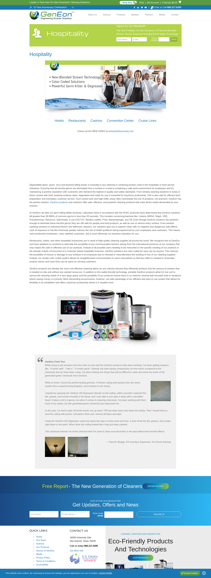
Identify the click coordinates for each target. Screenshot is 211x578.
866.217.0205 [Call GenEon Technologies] (174, 7)
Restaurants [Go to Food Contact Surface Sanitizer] (77, 120)
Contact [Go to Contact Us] (174, 15)
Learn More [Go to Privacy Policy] (105, 573)
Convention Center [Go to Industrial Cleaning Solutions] (120, 120)
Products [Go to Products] (121, 15)
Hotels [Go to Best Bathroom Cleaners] (59, 120)
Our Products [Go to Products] (42, 547)
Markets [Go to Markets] (135, 15)
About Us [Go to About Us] (92, 15)
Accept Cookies (191, 573)
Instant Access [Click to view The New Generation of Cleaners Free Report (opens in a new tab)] (156, 486)
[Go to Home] (51, 15)
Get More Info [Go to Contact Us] (76, 550)
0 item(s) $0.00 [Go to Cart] (169, 2)
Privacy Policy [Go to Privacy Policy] (43, 557)
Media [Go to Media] (162, 15)
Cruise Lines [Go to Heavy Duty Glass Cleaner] (147, 120)
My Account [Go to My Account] (153, 2)
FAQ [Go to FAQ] (141, 2)
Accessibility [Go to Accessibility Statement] (42, 564)
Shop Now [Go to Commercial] (127, 2)
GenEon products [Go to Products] (59, 202)
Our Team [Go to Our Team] (41, 540)
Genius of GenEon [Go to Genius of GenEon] (45, 550)
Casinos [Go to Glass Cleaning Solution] (96, 120)
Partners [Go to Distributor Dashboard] (149, 15)
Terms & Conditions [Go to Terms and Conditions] (45, 561)
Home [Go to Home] (39, 536)
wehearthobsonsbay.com (121, 131)
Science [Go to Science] (107, 15)
